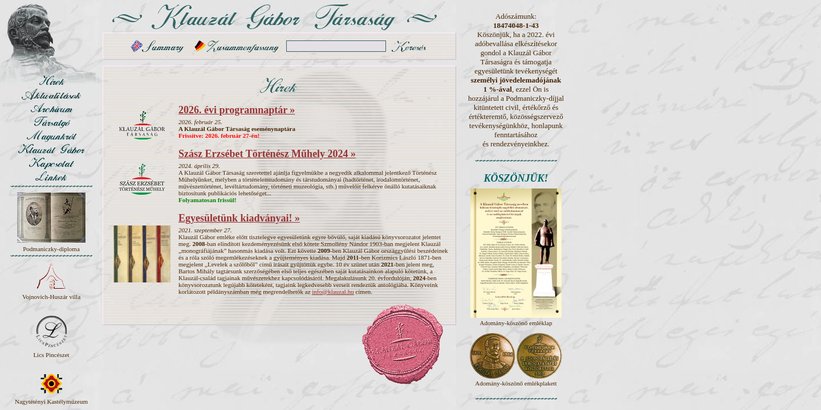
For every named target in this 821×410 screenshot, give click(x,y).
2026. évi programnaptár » (236, 110)
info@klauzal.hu (332, 291)
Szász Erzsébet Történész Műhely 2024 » (267, 153)
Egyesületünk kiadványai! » (239, 218)
